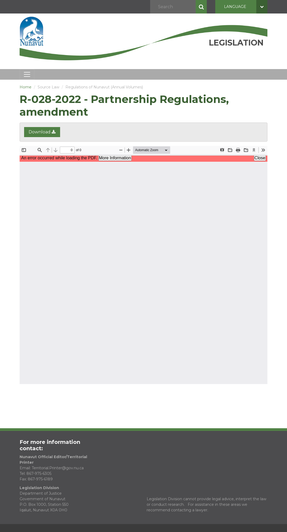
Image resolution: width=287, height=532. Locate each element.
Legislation (236, 43)
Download (42, 131)
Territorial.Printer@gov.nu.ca (58, 468)
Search (201, 6)
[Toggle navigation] (27, 74)
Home (26, 87)
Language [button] (245, 6)
